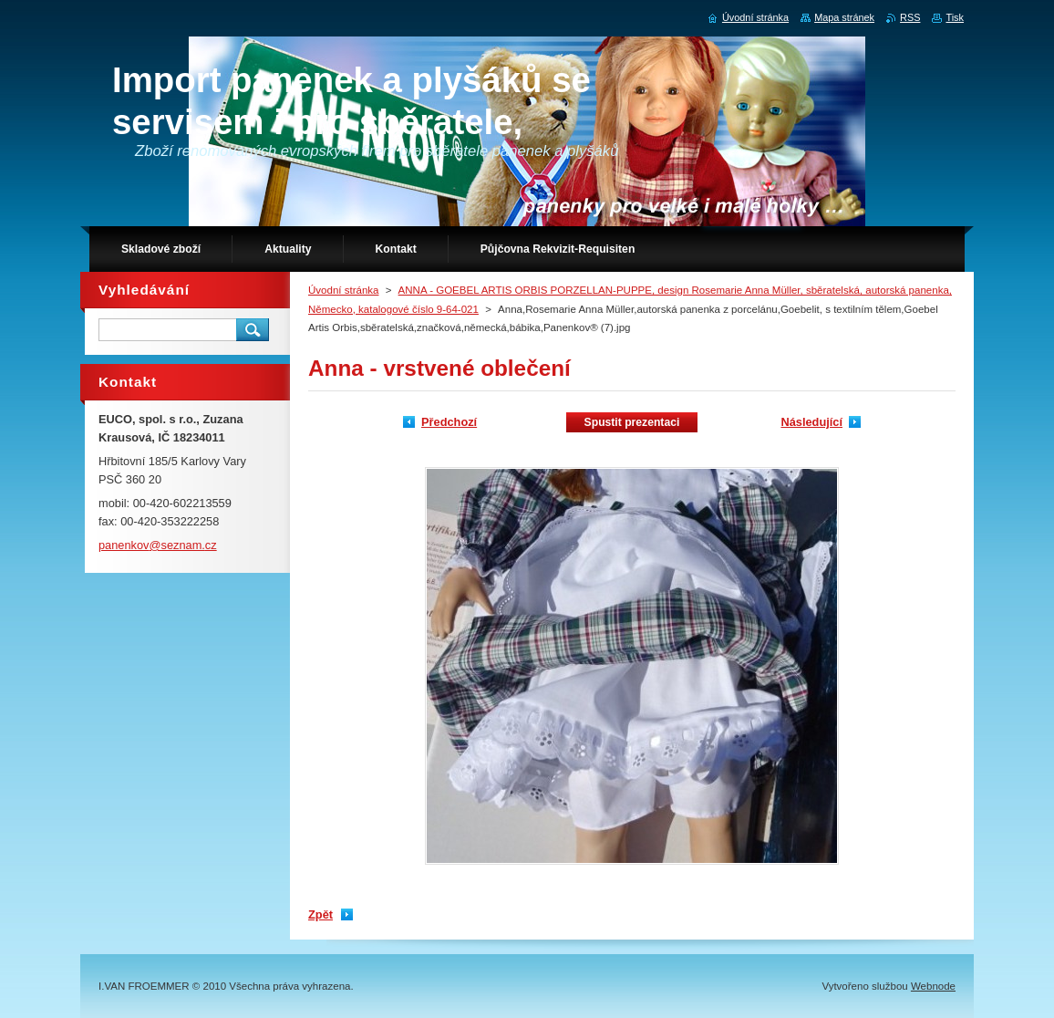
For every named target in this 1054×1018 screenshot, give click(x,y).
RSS (910, 17)
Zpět (320, 914)
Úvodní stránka (343, 290)
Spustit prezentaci (632, 422)
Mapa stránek (844, 17)
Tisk (955, 17)
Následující (811, 422)
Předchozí (449, 422)
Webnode (933, 986)
